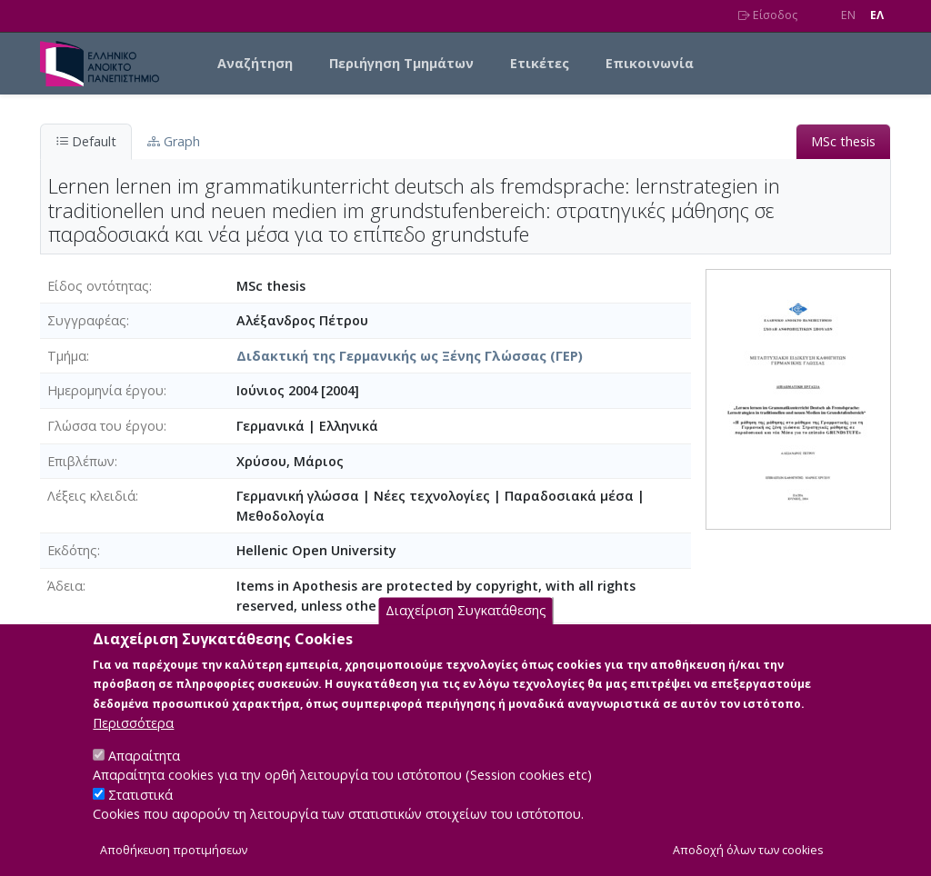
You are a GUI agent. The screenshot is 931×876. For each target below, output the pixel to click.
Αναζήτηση (255, 63)
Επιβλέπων (81, 461)
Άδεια (65, 585)
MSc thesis (843, 141)
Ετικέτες (539, 63)
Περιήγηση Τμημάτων (401, 63)
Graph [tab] (173, 141)
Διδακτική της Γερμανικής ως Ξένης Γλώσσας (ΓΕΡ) (409, 355)
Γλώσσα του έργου (105, 425)
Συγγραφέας (86, 320)
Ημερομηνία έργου (105, 390)
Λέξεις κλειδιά (91, 495)
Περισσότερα (133, 745)
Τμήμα (66, 355)
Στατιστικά (140, 817)
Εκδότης (72, 550)
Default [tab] (85, 141)
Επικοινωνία (650, 63)
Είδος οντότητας (98, 285)
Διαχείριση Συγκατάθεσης (465, 633)
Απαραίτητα (144, 778)
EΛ (877, 15)
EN (848, 15)
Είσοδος (767, 15)
